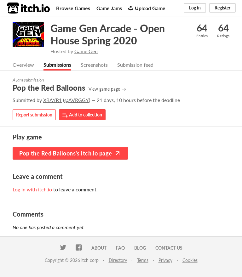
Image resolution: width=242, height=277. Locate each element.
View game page (104, 89)
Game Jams (109, 8)
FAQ (120, 248)
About (99, 248)
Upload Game (146, 8)
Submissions (57, 65)
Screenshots (94, 65)
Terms (142, 260)
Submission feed (135, 65)
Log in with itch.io (32, 190)
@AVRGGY (76, 100)
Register (222, 7)
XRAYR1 (52, 100)
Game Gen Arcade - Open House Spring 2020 (107, 34)
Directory (118, 260)
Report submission (34, 115)
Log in (195, 7)
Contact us (168, 248)
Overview (23, 65)
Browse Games (73, 8)
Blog (140, 248)
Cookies (190, 260)
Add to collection (82, 115)
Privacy (165, 260)
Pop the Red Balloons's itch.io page (70, 153)
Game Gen (86, 51)
